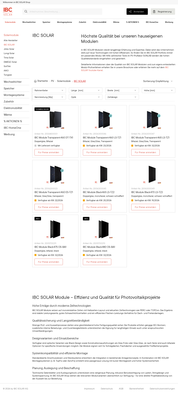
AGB (121, 388)
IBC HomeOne (152, 22)
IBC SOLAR (9, 44)
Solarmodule (10, 22)
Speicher (46, 22)
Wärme (116, 22)
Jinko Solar (9, 49)
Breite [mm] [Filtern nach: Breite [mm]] (113, 90)
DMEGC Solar (10, 61)
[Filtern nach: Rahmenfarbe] (49, 90)
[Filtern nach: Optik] (85, 97)
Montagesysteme (64, 22)
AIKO (6, 70)
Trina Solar (9, 57)
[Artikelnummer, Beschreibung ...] (62, 11)
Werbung (169, 22)
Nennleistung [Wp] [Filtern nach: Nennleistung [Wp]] (44, 97)
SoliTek (7, 66)
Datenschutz (107, 388)
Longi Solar (9, 53)
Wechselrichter (29, 22)
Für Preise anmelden (48, 152)
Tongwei (8, 74)
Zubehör (82, 22)
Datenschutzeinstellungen (162, 388)
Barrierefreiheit (136, 388)
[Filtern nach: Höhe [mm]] (158, 90)
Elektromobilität (99, 22)
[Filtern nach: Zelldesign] (122, 97)
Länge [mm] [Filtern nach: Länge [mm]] (77, 90)
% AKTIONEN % (132, 22)
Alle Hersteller (11, 40)
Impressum (89, 388)
